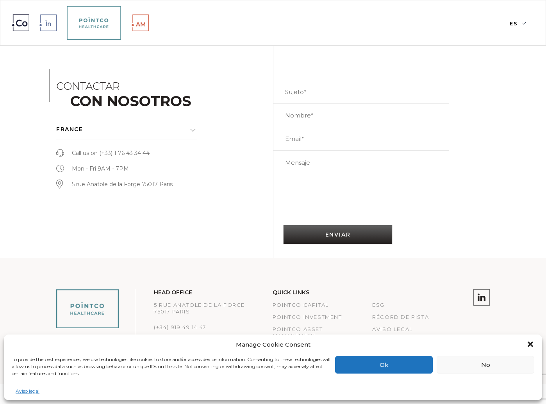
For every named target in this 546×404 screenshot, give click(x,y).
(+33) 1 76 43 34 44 (124, 153)
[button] (530, 344)
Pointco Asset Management (298, 332)
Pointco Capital (301, 305)
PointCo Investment (307, 317)
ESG (378, 305)
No (485, 364)
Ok (384, 364)
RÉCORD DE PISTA (400, 317)
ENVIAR (338, 234)
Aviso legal (27, 391)
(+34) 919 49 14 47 (180, 327)
